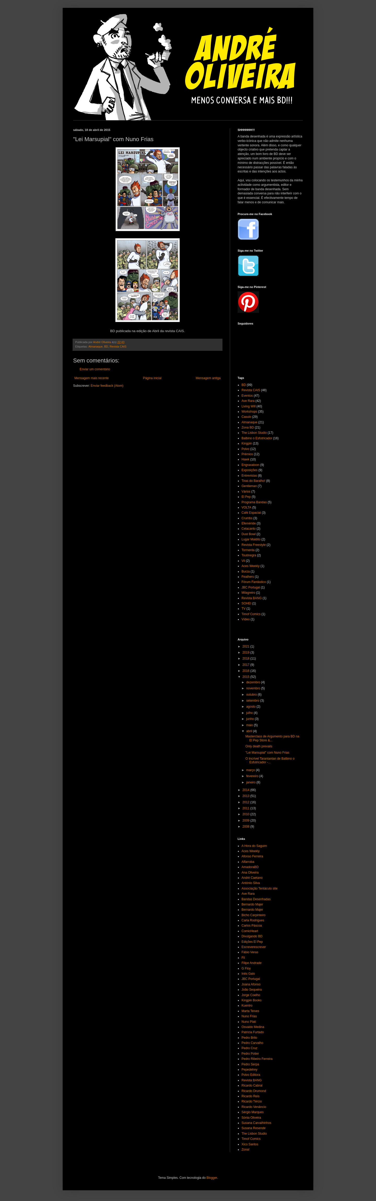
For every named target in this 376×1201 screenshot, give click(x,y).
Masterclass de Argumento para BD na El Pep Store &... (272, 738)
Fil (243, 958)
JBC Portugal (251, 587)
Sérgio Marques (253, 1112)
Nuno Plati (249, 1022)
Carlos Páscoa (252, 925)
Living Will (249, 406)
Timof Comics (251, 614)
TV (243, 608)
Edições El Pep (252, 942)
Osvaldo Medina (253, 1027)
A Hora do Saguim (254, 846)
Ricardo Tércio (252, 1101)
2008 (246, 826)
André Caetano (252, 878)
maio (250, 725)
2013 (246, 796)
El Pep (246, 497)
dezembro (253, 682)
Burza (246, 571)
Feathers (248, 577)
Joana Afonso (251, 984)
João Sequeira (252, 989)
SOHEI (246, 603)
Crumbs (247, 518)
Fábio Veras (250, 952)
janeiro (251, 782)
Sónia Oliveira (251, 1117)
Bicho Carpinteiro (254, 915)
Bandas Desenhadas (256, 899)
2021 (246, 646)
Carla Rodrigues (253, 920)
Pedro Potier (250, 1053)
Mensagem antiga (208, 378)
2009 (246, 820)
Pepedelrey (249, 1069)
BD (106, 346)
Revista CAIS (118, 346)
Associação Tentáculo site (260, 888)
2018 (246, 658)
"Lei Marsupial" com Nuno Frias (267, 752)
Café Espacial (251, 513)
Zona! (246, 1149)
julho (250, 713)
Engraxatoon (250, 465)
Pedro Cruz (249, 1048)
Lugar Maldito (251, 539)
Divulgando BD (252, 936)
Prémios (247, 454)
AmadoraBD (250, 867)
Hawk (245, 459)
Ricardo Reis (251, 1096)
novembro (253, 688)
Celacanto (249, 528)
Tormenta (248, 550)
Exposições (249, 470)
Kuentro (247, 1005)
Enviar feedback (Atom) (107, 386)
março (251, 770)
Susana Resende (254, 1128)
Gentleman (249, 486)
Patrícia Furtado (253, 1032)
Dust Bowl (249, 534)
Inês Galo (248, 973)
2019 (246, 652)
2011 (246, 808)
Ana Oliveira (250, 872)
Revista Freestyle (254, 545)
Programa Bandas (254, 502)
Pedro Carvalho (252, 1043)
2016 (246, 671)
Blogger (212, 1178)
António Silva (251, 883)
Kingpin (247, 443)
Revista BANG (252, 598)
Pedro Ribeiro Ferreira (257, 1059)
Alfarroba (248, 862)
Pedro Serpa (250, 1064)
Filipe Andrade (252, 963)
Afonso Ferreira (252, 856)
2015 (246, 677)
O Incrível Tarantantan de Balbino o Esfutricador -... (270, 760)
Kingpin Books (252, 1000)
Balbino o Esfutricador (257, 438)
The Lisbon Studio (254, 433)
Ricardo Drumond (254, 1091)
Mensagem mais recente (91, 378)
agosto (251, 706)
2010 (246, 814)
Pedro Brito (249, 1038)
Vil (243, 561)
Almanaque (95, 346)
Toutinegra (249, 555)
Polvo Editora (251, 1075)
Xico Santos (250, 1144)
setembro (253, 700)
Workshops (249, 411)
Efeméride (249, 523)
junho (250, 719)
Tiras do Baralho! (253, 481)
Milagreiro (248, 592)
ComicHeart (250, 931)
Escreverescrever (254, 947)
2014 (246, 790)
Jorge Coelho (251, 995)
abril (249, 731)
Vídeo (246, 619)
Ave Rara (248, 401)
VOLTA (246, 507)
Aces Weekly (251, 566)
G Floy (246, 968)
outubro (252, 694)
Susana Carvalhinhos (256, 1123)
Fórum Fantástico (254, 582)
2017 (246, 665)
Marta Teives (250, 1011)
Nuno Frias (249, 1016)
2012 (246, 802)
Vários (246, 491)
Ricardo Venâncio (254, 1107)
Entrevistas (249, 475)
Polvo (245, 449)
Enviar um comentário (95, 369)
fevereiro (252, 776)
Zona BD (248, 427)
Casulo (246, 417)
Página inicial (152, 378)
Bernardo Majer (252, 904)
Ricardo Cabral (252, 1085)
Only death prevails (258, 746)
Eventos (247, 395)
